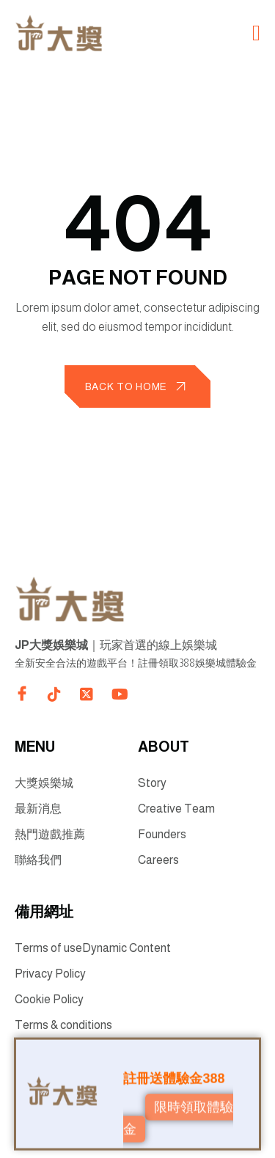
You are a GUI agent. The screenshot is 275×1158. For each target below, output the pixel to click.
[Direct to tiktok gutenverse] (54, 694)
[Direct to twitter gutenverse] (86, 694)
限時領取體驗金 (177, 1116)
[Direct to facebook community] (22, 693)
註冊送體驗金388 (173, 1076)
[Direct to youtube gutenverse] (118, 694)
